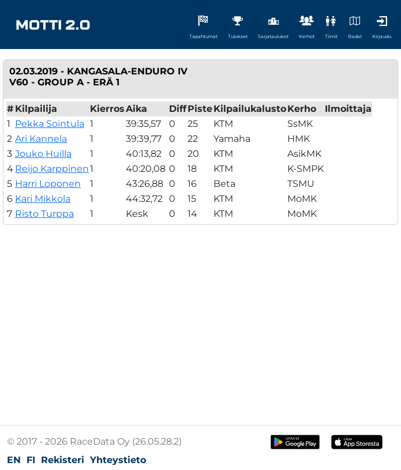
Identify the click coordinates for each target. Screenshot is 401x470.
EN (14, 459)
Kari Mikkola (42, 198)
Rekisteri (62, 459)
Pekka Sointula (49, 123)
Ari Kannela (41, 138)
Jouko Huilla (43, 153)
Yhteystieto (118, 459)
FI (31, 459)
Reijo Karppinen (52, 168)
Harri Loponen (48, 183)
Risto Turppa (44, 213)
